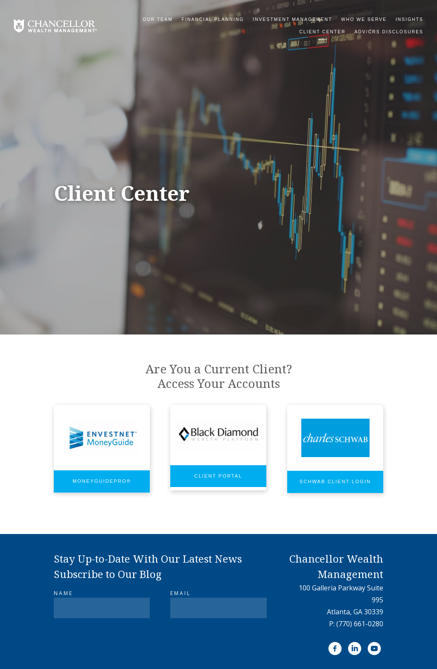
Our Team (158, 19)
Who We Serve (364, 19)
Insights (409, 19)
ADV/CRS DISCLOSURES (388, 31)
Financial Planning (213, 19)
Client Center (322, 31)
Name (63, 593)
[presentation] (119, 645)
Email (180, 593)
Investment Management (292, 19)
